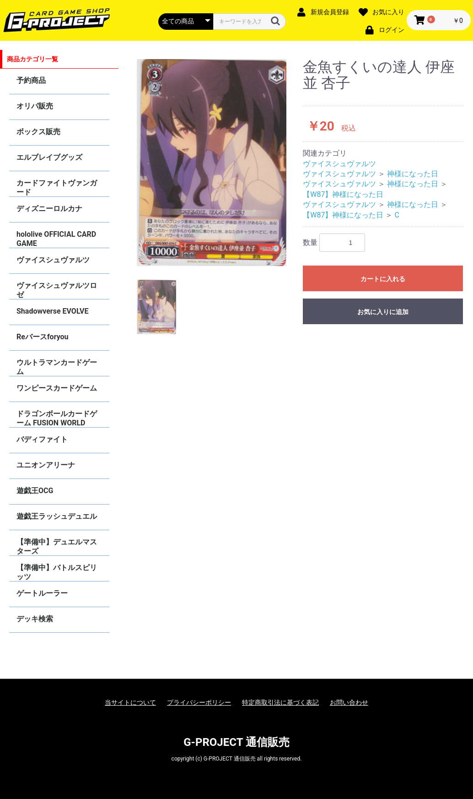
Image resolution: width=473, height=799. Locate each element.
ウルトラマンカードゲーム (56, 367)
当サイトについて (130, 702)
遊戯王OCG (34, 490)
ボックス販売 (38, 131)
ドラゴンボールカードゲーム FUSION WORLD (56, 418)
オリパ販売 (34, 106)
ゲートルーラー (42, 593)
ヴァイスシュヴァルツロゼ (56, 290)
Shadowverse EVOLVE (52, 311)
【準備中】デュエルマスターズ (56, 546)
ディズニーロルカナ (49, 208)
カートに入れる (382, 279)
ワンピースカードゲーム (56, 388)
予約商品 (31, 80)
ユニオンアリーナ (45, 465)
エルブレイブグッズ (49, 157)
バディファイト (42, 439)
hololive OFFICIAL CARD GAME (56, 239)
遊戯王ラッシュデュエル (56, 516)
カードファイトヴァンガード (56, 187)
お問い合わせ (349, 702)
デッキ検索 (34, 618)
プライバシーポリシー (199, 702)
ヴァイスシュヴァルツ (53, 259)
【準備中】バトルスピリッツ (56, 572)
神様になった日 (412, 173)
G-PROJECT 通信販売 (236, 742)
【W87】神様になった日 (343, 194)
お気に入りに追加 (382, 311)
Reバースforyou (42, 336)
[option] (212, 162)
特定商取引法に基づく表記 (280, 702)
